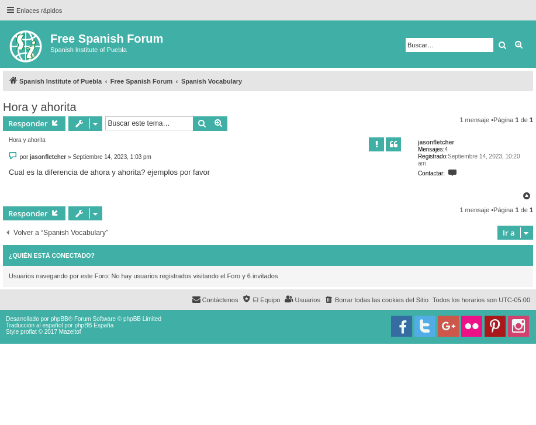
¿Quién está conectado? (52, 255)
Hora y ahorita (40, 107)
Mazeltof (70, 332)
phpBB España (93, 325)
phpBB (59, 319)
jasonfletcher (436, 142)
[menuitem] (376, 300)
